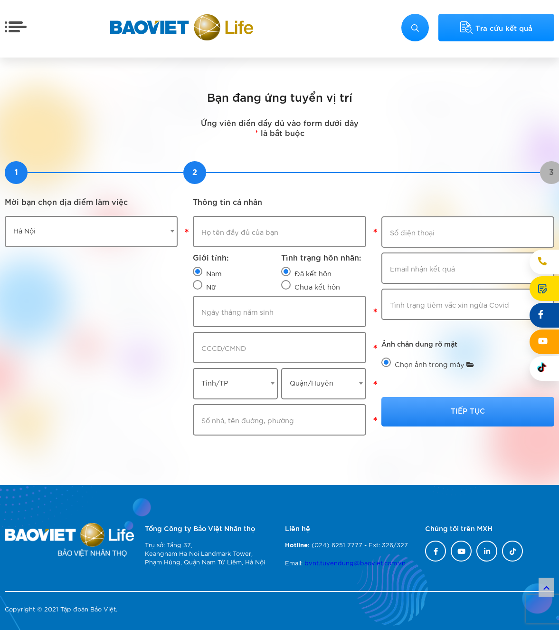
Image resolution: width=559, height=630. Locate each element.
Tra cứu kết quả (496, 27)
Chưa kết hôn (317, 286)
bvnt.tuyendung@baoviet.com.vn (355, 563)
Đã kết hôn (313, 273)
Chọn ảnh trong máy (434, 363)
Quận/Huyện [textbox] (311, 382)
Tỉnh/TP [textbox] (214, 382)
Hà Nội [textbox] (24, 230)
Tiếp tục (468, 410)
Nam (214, 273)
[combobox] (91, 231)
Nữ (211, 286)
